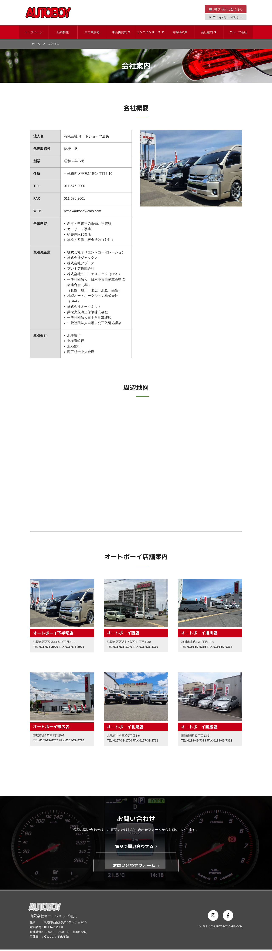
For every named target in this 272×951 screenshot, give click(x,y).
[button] (33, 33)
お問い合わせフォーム (136, 867)
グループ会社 (238, 33)
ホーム (36, 45)
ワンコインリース (150, 33)
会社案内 (209, 33)
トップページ (34, 33)
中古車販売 (92, 33)
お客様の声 (179, 33)
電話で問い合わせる (136, 848)
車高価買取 (121, 33)
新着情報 (63, 33)
